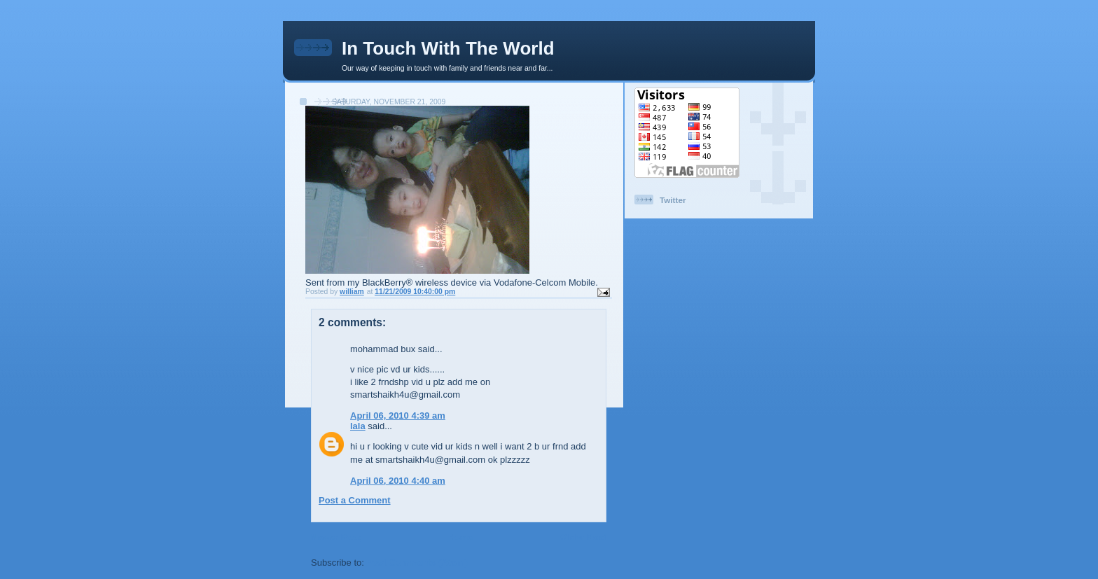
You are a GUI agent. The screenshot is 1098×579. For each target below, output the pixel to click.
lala (358, 426)
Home (460, 537)
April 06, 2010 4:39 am (397, 415)
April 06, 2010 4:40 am (397, 480)
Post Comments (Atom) (417, 562)
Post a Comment (355, 500)
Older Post (583, 537)
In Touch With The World (448, 48)
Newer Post (336, 537)
